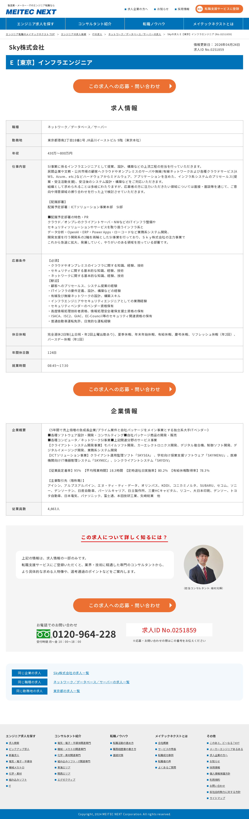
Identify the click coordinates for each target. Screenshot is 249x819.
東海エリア (64, 767)
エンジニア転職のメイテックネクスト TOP (30, 34)
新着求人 (14, 755)
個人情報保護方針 (220, 773)
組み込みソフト (18, 779)
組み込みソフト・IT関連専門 (74, 761)
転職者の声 (164, 761)
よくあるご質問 (167, 767)
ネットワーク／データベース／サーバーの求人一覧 (91, 682)
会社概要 (163, 743)
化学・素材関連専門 (69, 755)
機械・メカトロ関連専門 (72, 749)
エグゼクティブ (66, 779)
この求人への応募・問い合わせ (124, 86)
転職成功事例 (166, 755)
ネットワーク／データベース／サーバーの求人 (134, 34)
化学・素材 (15, 773)
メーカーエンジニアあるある (226, 749)
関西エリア (64, 773)
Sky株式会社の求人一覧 (71, 672)
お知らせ (163, 9)
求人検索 (14, 743)
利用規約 (215, 779)
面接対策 (118, 755)
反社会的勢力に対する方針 (225, 792)
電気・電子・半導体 (20, 761)
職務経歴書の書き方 (124, 749)
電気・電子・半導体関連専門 (74, 743)
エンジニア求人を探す (35, 23)
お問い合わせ (217, 786)
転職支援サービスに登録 (218, 9)
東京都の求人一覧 (66, 690)
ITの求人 (97, 34)
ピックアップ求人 (19, 749)
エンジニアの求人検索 (73, 34)
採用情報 (184, 9)
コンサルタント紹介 (95, 23)
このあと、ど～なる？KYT (225, 743)
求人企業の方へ (138, 9)
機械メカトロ (16, 767)
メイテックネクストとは (213, 23)
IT (10, 786)
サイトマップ (217, 798)
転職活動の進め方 (123, 743)
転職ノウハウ (154, 23)
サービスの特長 (167, 749)
